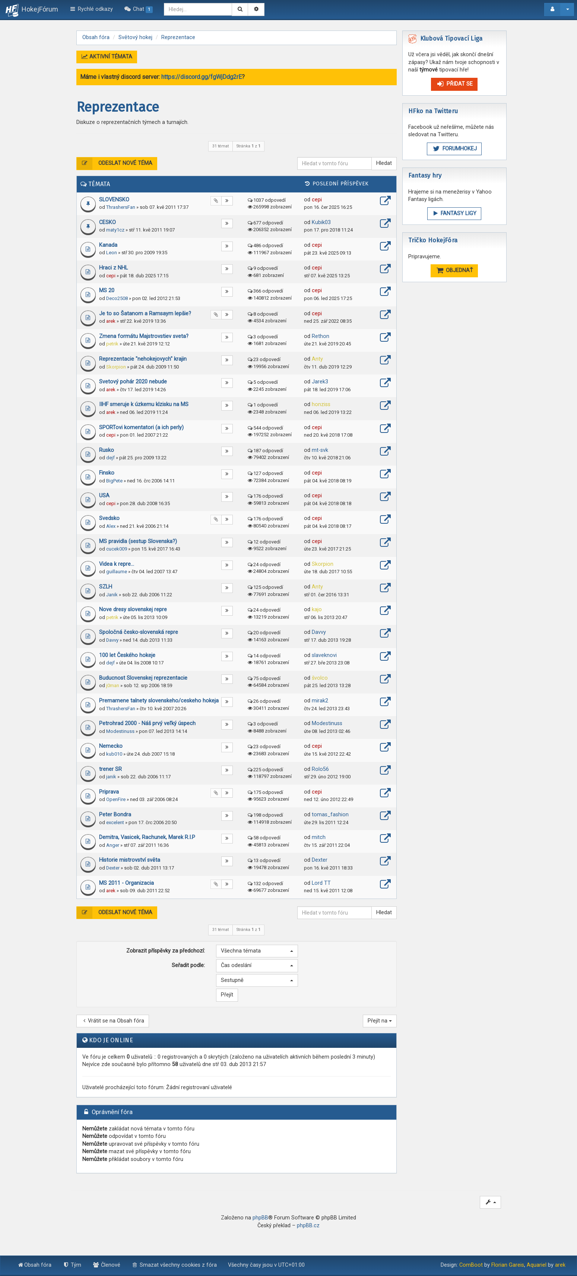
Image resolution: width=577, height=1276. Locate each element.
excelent (115, 822)
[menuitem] (138, 9)
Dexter (113, 868)
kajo (317, 609)
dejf (110, 457)
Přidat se (454, 84)
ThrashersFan (120, 207)
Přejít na (380, 1021)
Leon (111, 252)
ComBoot (471, 1265)
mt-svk (320, 450)
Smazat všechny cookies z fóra (174, 1265)
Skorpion (116, 367)
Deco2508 (117, 298)
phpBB (260, 1218)
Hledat (384, 163)
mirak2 (320, 701)
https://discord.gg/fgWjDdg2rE (201, 76)
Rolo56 (320, 769)
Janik (112, 594)
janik (111, 776)
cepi (317, 200)
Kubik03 (321, 222)
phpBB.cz (308, 1225)
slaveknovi (324, 655)
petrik (112, 344)
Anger (112, 845)
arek (110, 321)
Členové (106, 1265)
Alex (110, 526)
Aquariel (536, 1265)
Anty (317, 359)
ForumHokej (454, 149)
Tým (72, 1265)
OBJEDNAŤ (454, 270)
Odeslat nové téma (115, 163)
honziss (321, 404)
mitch (319, 837)
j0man (112, 685)
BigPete (114, 481)
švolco (320, 678)
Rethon (320, 336)
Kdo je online (111, 1040)
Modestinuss (120, 731)
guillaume (116, 571)
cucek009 (116, 549)
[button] (257, 951)
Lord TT (321, 883)
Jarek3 (320, 382)
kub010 (114, 754)
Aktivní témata (107, 57)
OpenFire (116, 799)
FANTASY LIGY (454, 213)
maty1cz (115, 230)
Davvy (112, 640)
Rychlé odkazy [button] (91, 9)
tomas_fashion (330, 814)
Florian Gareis (507, 1265)
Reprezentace (117, 107)
